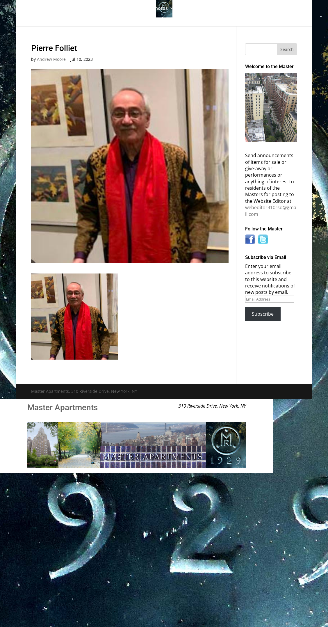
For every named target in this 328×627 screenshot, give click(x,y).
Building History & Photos (139, 8)
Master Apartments (62, 407)
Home (58, 8)
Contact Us (174, 19)
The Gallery (84, 8)
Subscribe (263, 314)
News (142, 19)
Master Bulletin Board (205, 8)
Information (250, 8)
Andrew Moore (51, 59)
